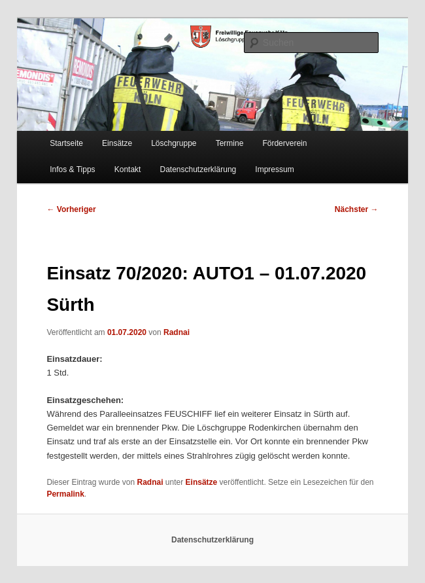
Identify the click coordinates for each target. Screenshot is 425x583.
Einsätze (117, 143)
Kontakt (127, 169)
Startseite (66, 143)
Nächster (357, 209)
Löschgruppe (173, 143)
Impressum (274, 169)
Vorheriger (70, 209)
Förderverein (284, 143)
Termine (230, 143)
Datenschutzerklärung (198, 169)
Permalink (65, 494)
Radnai (176, 332)
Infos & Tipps (72, 169)
